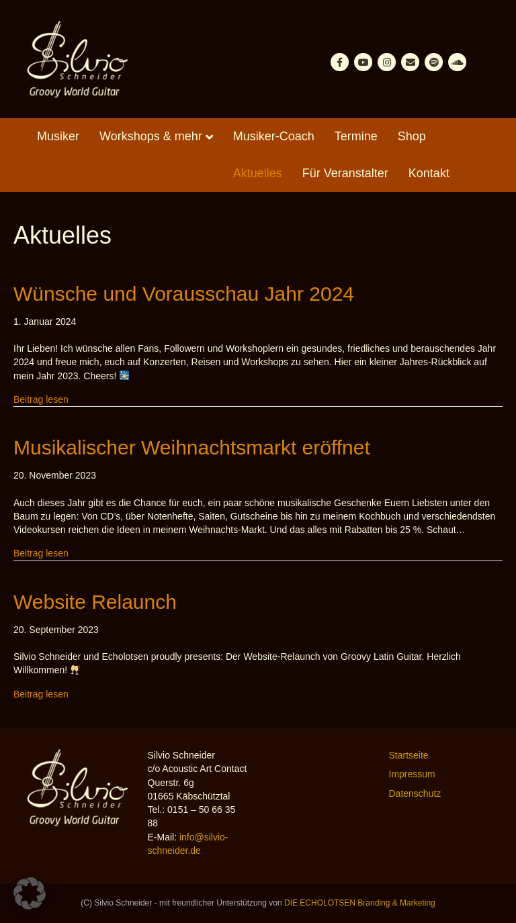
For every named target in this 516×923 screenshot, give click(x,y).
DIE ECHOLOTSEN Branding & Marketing (359, 903)
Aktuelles (257, 173)
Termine (356, 136)
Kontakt (428, 173)
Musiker (58, 136)
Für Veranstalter (345, 173)
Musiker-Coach (273, 136)
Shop (412, 136)
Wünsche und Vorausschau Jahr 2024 (183, 294)
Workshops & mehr (150, 136)
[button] (29, 893)
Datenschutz (415, 793)
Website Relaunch (95, 602)
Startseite (409, 755)
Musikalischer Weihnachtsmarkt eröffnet (191, 447)
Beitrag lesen (41, 399)
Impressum (412, 774)
